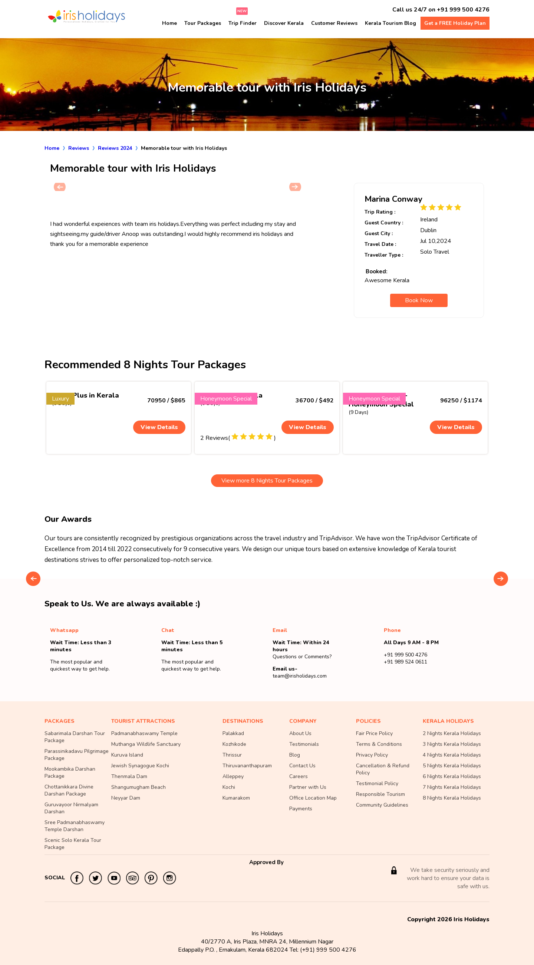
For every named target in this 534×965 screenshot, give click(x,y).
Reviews (78, 148)
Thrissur (232, 754)
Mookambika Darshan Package (69, 772)
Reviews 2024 (115, 148)
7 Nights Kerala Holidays (452, 787)
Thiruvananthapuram (247, 765)
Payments (300, 808)
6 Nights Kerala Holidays (452, 776)
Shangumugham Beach (138, 787)
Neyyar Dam (125, 797)
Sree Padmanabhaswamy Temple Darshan (74, 826)
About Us (300, 733)
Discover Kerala (284, 23)
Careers (298, 776)
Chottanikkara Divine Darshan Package (68, 790)
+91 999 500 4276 (463, 10)
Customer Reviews (334, 23)
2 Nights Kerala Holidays (452, 733)
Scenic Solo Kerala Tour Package (72, 844)
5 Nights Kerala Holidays (452, 765)
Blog (294, 754)
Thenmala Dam (129, 776)
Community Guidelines (382, 804)
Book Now (419, 300)
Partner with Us (307, 787)
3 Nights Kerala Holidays (452, 744)
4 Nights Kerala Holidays (452, 754)
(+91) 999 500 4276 (328, 950)
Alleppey (233, 776)
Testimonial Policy (377, 783)
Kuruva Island (127, 754)
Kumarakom (236, 797)
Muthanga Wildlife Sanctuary (146, 744)
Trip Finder (242, 23)
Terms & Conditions (379, 744)
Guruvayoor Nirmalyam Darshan (71, 808)
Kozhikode (234, 744)
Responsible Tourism (380, 794)
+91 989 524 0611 (405, 661)
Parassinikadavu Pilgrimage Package (76, 755)
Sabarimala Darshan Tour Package (74, 737)
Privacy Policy (372, 754)
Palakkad (233, 733)
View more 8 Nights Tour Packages (267, 481)
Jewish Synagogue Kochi (140, 765)
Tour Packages (202, 23)
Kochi (228, 787)
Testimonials (304, 744)
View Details (159, 427)
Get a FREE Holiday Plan (455, 23)
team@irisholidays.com (300, 675)
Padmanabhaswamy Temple (144, 733)
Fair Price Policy (374, 733)
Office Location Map (313, 797)
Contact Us (302, 765)
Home (169, 23)
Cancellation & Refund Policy (382, 769)
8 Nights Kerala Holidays (452, 797)
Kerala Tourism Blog (390, 23)
